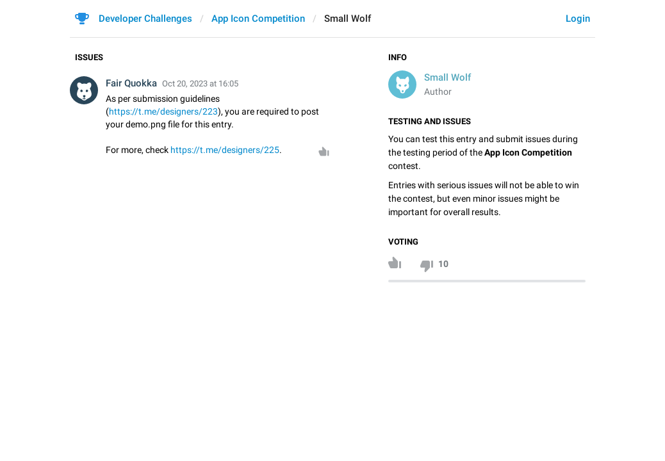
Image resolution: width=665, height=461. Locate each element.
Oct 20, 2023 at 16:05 (200, 83)
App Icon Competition (258, 18)
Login (578, 18)
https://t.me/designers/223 (163, 111)
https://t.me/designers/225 (224, 150)
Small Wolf (447, 77)
